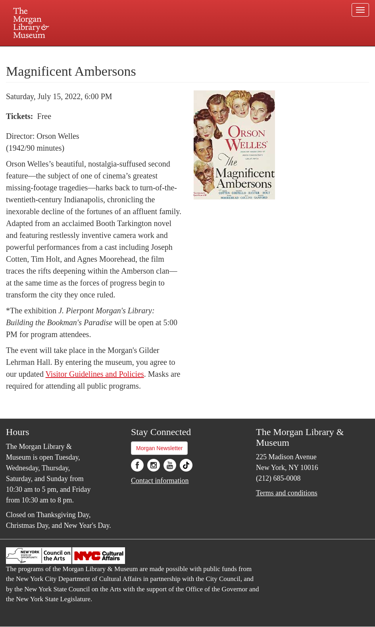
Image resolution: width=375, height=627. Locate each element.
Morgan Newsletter (159, 448)
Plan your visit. (93, 53)
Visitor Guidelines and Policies (95, 374)
